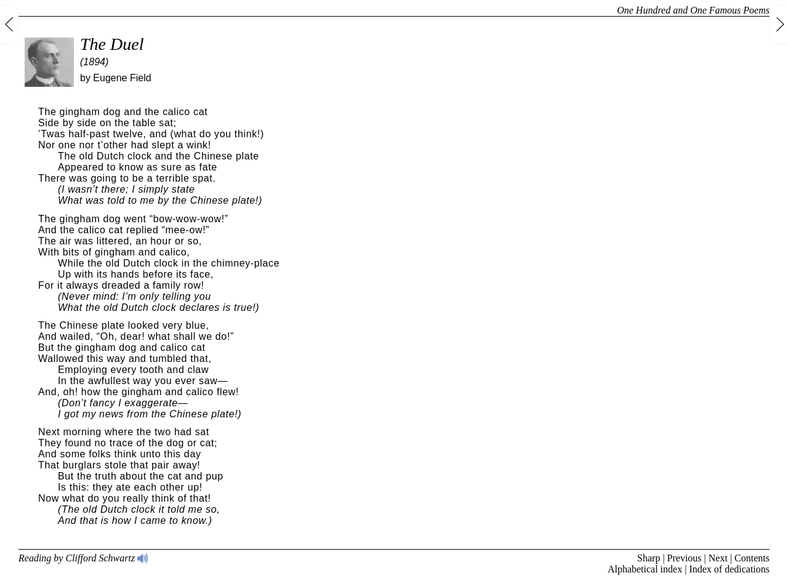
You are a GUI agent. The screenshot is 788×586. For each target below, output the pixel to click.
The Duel (111, 44)
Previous (684, 558)
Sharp (648, 558)
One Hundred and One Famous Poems (693, 10)
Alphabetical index (645, 569)
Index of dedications (729, 569)
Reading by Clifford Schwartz (83, 558)
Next (718, 558)
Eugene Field (122, 78)
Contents (752, 558)
